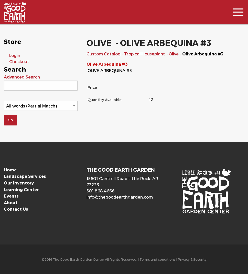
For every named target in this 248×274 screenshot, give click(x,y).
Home (10, 169)
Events (11, 195)
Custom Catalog (104, 53)
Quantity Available (105, 99)
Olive (174, 53)
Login (14, 55)
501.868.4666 (100, 190)
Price (92, 87)
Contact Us (16, 209)
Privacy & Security (192, 259)
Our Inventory (19, 182)
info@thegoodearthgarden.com (120, 196)
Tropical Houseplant (145, 53)
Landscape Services (25, 176)
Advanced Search (22, 76)
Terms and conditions (157, 259)
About (10, 202)
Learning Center (21, 189)
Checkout (19, 61)
